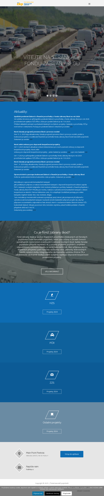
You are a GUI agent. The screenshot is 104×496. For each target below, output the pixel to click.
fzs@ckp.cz (30, 469)
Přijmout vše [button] (38, 493)
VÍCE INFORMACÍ (52, 271)
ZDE (31, 139)
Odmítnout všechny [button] (52, 493)
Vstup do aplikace (72, 454)
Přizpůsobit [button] (67, 493)
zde (71, 127)
